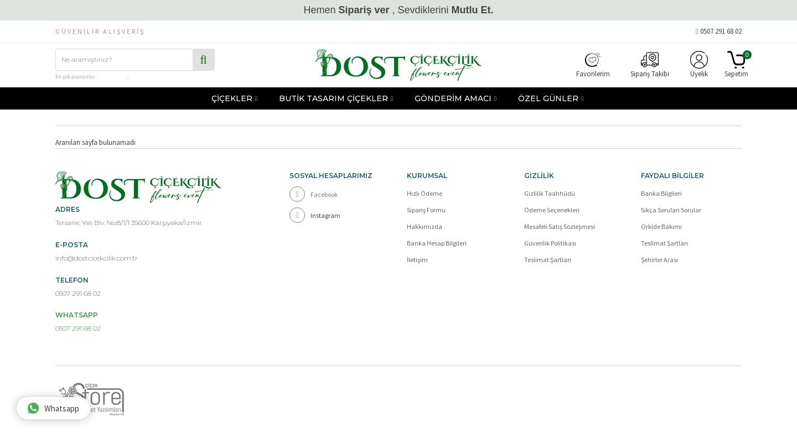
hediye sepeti (144, 76)
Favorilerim (593, 65)
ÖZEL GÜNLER (548, 98)
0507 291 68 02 (719, 31)
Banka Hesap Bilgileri (437, 243)
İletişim (417, 259)
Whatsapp (53, 408)
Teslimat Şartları (547, 259)
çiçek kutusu (112, 76)
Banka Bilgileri (661, 193)
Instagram (314, 215)
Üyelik (699, 65)
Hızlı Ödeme (424, 193)
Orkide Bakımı (661, 226)
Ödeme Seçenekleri (551, 210)
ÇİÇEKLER (231, 98)
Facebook (313, 194)
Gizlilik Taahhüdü (549, 193)
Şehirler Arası (659, 259)
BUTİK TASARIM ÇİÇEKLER (333, 98)
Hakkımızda (424, 226)
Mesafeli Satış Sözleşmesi (559, 226)
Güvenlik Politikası (550, 243)
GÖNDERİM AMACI (453, 98)
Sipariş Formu (426, 210)
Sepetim (736, 65)
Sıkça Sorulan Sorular (671, 210)
